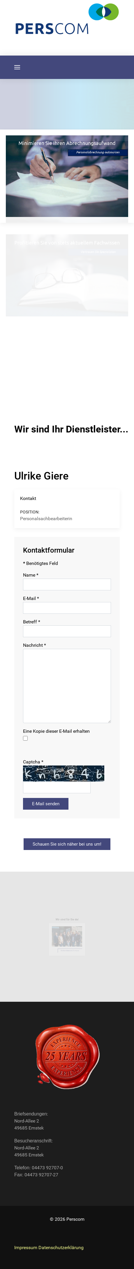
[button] (17, 67)
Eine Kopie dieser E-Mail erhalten (56, 731)
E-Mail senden (45, 803)
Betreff (31, 622)
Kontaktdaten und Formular (69, 949)
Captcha (33, 762)
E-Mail (31, 598)
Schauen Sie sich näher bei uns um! (67, 844)
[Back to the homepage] (67, 1057)
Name (30, 575)
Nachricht (34, 645)
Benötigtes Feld (40, 563)
